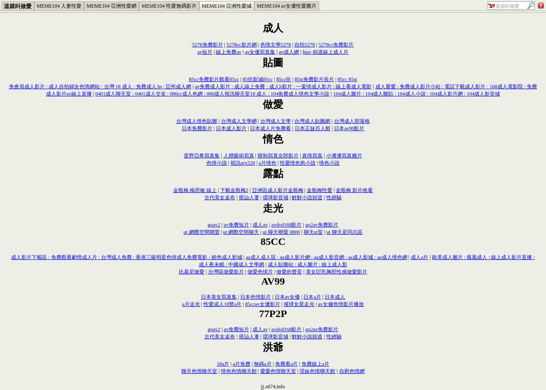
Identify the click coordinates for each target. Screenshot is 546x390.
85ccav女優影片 (262, 304)
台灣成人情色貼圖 (196, 121)
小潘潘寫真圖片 (344, 156)
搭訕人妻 (249, 198)
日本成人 (335, 297)
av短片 (204, 52)
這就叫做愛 (18, 6)
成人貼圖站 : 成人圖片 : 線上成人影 (308, 265)
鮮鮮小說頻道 (307, 198)
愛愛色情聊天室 (278, 371)
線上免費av (228, 52)
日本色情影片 (255, 297)
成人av (260, 225)
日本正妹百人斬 (313, 128)
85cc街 (283, 79)
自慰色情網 (352, 371)
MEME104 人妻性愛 (59, 6)
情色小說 (329, 163)
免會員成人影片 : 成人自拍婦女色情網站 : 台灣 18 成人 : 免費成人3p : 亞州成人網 (100, 87)
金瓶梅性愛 (319, 190)
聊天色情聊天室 (199, 371)
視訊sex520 (242, 163)
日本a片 (312, 297)
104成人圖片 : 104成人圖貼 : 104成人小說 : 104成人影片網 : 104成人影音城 (416, 94)
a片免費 (241, 364)
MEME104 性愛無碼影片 (169, 6)
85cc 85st (347, 79)
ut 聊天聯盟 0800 (281, 232)
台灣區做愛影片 (226, 272)
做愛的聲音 (289, 272)
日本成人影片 (231, 128)
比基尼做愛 (191, 272)
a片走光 (191, 304)
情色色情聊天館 (239, 371)
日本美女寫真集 (219, 297)
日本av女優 (287, 297)
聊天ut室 (313, 232)
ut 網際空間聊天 (241, 232)
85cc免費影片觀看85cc (214, 79)
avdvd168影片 (286, 225)
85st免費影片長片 (314, 79)
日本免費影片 (197, 128)
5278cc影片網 (242, 45)
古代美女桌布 (219, 198)
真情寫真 (312, 156)
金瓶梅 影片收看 (354, 190)
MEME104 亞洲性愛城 (227, 6)
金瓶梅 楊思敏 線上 (195, 190)
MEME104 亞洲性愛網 (111, 6)
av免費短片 (236, 225)
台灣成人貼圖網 (312, 121)
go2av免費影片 (321, 225)
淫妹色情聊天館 (317, 371)
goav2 (214, 225)
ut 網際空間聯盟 (201, 232)
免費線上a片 (315, 364)
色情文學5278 (275, 45)
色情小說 (216, 163)
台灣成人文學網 (239, 121)
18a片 (223, 364)
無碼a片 (262, 364)
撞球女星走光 (299, 304)
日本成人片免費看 (270, 128)
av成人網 (289, 52)
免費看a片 (286, 364)
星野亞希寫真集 (202, 156)
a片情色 (267, 163)
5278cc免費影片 (336, 45)
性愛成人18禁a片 (222, 304)
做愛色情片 (260, 272)
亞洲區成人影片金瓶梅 (277, 190)
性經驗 (334, 198)
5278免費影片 (207, 45)
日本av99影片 (349, 128)
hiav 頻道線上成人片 (326, 52)
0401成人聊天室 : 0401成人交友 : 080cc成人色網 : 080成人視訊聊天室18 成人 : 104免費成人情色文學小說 (212, 94)
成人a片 (419, 257)
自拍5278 (304, 45)
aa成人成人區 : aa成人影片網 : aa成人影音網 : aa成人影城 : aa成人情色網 (326, 257)
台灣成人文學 (275, 121)
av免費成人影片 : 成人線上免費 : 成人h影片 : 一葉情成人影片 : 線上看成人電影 (283, 87)
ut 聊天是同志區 (344, 232)
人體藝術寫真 (239, 156)
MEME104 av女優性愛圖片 (287, 6)
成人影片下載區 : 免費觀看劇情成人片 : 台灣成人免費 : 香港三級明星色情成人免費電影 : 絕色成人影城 (126, 257)
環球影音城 (275, 198)
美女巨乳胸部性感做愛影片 (336, 272)
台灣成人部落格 (352, 121)
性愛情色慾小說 (298, 163)
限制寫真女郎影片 (278, 156)
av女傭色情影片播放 (340, 304)
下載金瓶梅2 (234, 190)
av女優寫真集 (260, 52)
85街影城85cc (258, 79)
